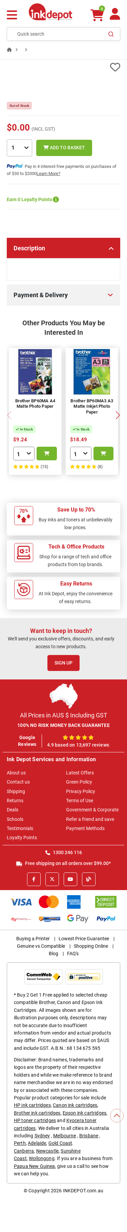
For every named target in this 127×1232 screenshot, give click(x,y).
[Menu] (12, 16)
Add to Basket (64, 147)
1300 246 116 (63, 852)
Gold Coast (60, 1143)
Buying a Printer (33, 938)
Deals (12, 809)
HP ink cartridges (32, 1105)
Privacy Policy (80, 791)
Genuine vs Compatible (41, 946)
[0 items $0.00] (97, 15)
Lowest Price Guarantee (84, 938)
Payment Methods (85, 828)
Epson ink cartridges (84, 1113)
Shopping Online (91, 946)
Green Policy (79, 782)
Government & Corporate (92, 809)
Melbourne (64, 1135)
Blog (53, 953)
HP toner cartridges (35, 1120)
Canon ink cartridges (75, 1105)
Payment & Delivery (41, 295)
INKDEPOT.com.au (83, 1190)
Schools (15, 819)
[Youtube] (70, 879)
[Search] (111, 34)
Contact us (18, 782)
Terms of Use (79, 800)
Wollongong (42, 1158)
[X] (52, 879)
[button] (117, 415)
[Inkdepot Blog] (88, 879)
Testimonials (20, 828)
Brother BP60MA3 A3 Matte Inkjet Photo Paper (91, 406)
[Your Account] (115, 16)
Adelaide (37, 1143)
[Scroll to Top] (117, 1115)
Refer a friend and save (90, 819)
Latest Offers (80, 772)
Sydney (42, 1135)
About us (16, 772)
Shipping (16, 791)
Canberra (24, 1151)
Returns (15, 800)
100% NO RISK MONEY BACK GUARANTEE (63, 725)
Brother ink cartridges (37, 1113)
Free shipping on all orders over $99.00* (63, 863)
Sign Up (63, 663)
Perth (20, 1143)
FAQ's (73, 953)
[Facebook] (33, 879)
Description (29, 248)
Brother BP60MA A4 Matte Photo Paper (35, 403)
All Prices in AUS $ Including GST (63, 715)
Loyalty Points (22, 837)
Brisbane (88, 1135)
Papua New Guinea (34, 1166)
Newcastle (47, 1151)
